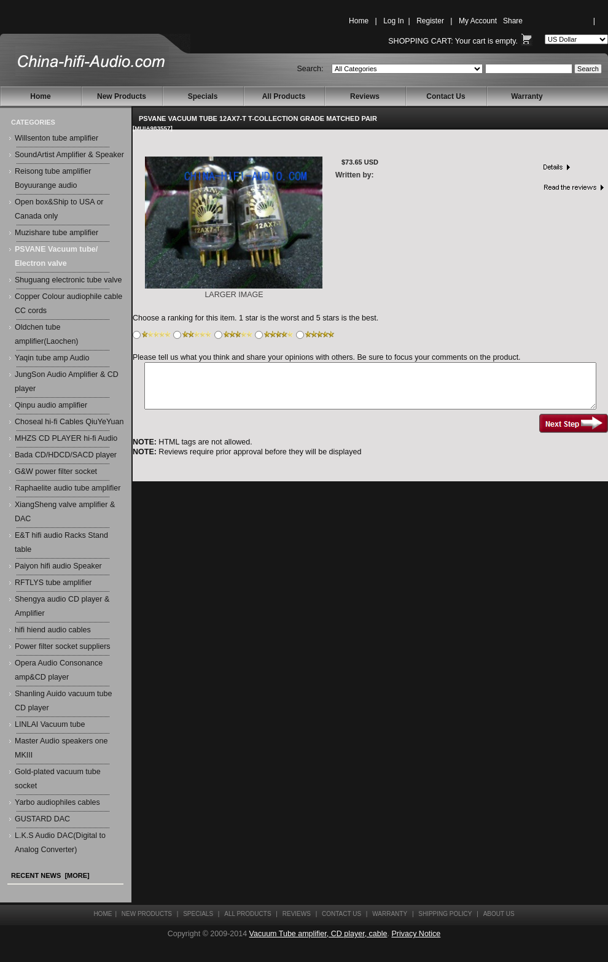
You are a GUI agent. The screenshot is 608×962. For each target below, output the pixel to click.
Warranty (527, 96)
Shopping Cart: (420, 41)
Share (513, 21)
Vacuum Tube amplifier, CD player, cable (318, 933)
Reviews (365, 96)
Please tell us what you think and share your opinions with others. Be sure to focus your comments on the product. (327, 357)
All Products (284, 96)
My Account (478, 21)
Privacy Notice (415, 933)
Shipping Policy (445, 913)
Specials (203, 96)
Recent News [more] (50, 875)
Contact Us (445, 96)
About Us (499, 913)
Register (430, 21)
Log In (393, 21)
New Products (121, 96)
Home (358, 21)
